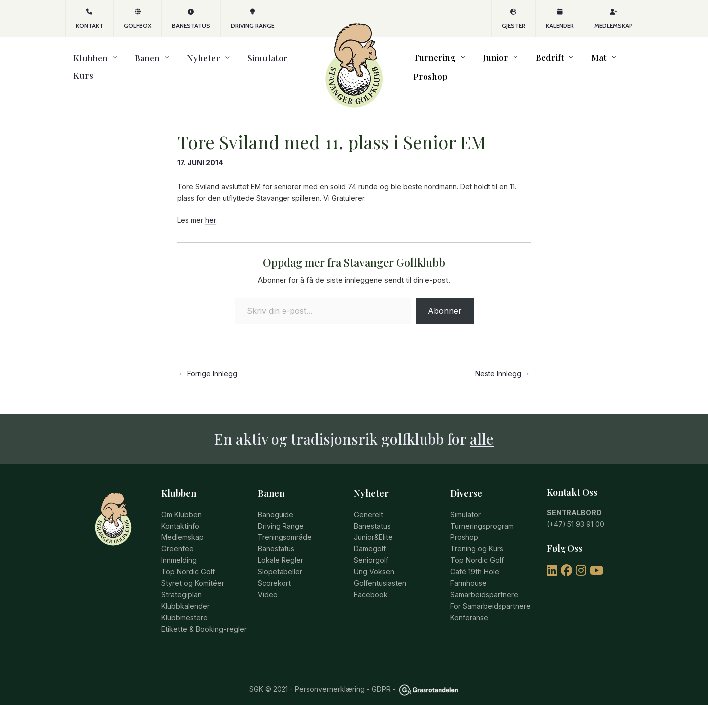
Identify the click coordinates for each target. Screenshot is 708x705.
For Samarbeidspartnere (490, 594)
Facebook (371, 583)
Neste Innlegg (502, 364)
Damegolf (370, 538)
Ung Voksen (374, 561)
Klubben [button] (82, 62)
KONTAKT (89, 19)
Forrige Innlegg (207, 364)
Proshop (620, 62)
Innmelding (179, 549)
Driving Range (252, 19)
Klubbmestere (184, 605)
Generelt (368, 505)
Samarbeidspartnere (484, 583)
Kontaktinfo (179, 516)
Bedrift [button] (536, 62)
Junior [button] (490, 62)
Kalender (560, 19)
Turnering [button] (437, 62)
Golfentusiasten (379, 572)
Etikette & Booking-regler (203, 617)
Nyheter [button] (174, 62)
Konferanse (469, 605)
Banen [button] (129, 62)
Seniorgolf (371, 549)
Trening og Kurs (476, 538)
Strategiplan (181, 583)
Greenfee (177, 538)
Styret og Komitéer (192, 572)
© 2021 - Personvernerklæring (314, 677)
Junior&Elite (373, 527)
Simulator (228, 62)
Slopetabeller (280, 561)
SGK (256, 677)
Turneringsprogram (482, 516)
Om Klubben (181, 505)
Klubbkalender (185, 594)
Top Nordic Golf (187, 561)
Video (268, 583)
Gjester (513, 19)
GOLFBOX (137, 19)
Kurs (266, 62)
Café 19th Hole (474, 561)
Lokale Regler (280, 549)
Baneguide (275, 505)
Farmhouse (468, 572)
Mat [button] (576, 62)
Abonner (445, 301)
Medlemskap (613, 19)
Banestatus (191, 19)
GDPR (381, 677)
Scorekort (274, 572)
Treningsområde (285, 527)
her (210, 211)
